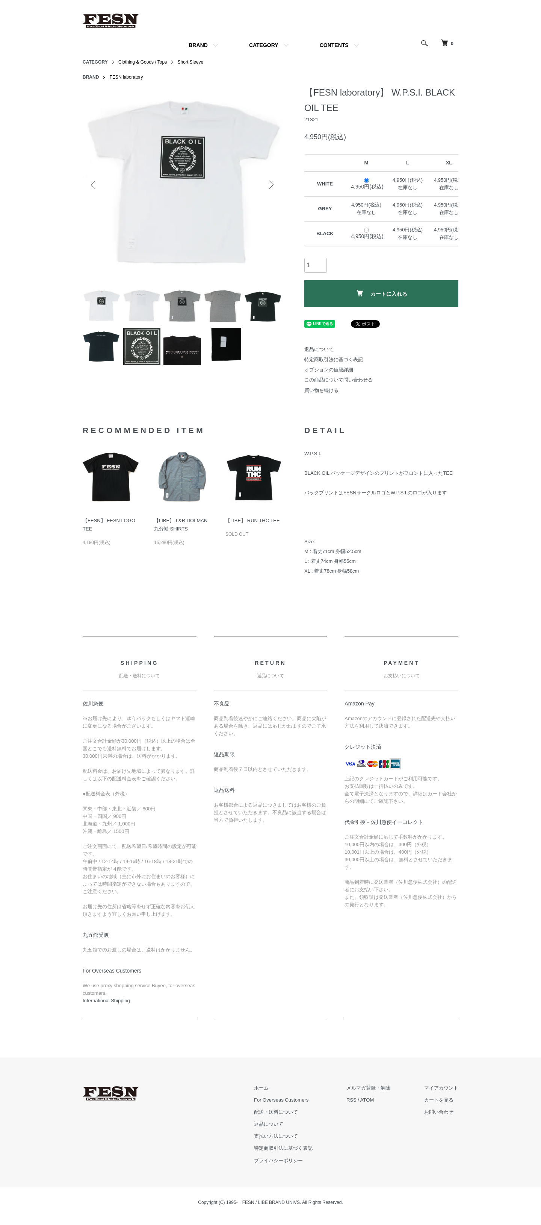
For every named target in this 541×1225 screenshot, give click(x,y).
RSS (351, 1100)
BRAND (198, 45)
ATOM (367, 1100)
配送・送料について (276, 1112)
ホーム (261, 1088)
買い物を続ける (321, 390)
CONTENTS (334, 45)
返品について (319, 349)
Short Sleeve (191, 62)
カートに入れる (381, 293)
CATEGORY (263, 45)
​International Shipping (106, 1000)
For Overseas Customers (281, 1100)
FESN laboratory (126, 77)
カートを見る (438, 1100)
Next (270, 184)
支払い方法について (276, 1136)
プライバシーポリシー (278, 1160)
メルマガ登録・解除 (368, 1088)
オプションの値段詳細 (328, 369)
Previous (94, 184)
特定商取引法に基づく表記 (333, 359)
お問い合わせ (438, 1112)
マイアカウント (441, 1088)
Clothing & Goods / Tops (142, 62)
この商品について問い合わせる (338, 380)
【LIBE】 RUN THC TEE (252, 520)
